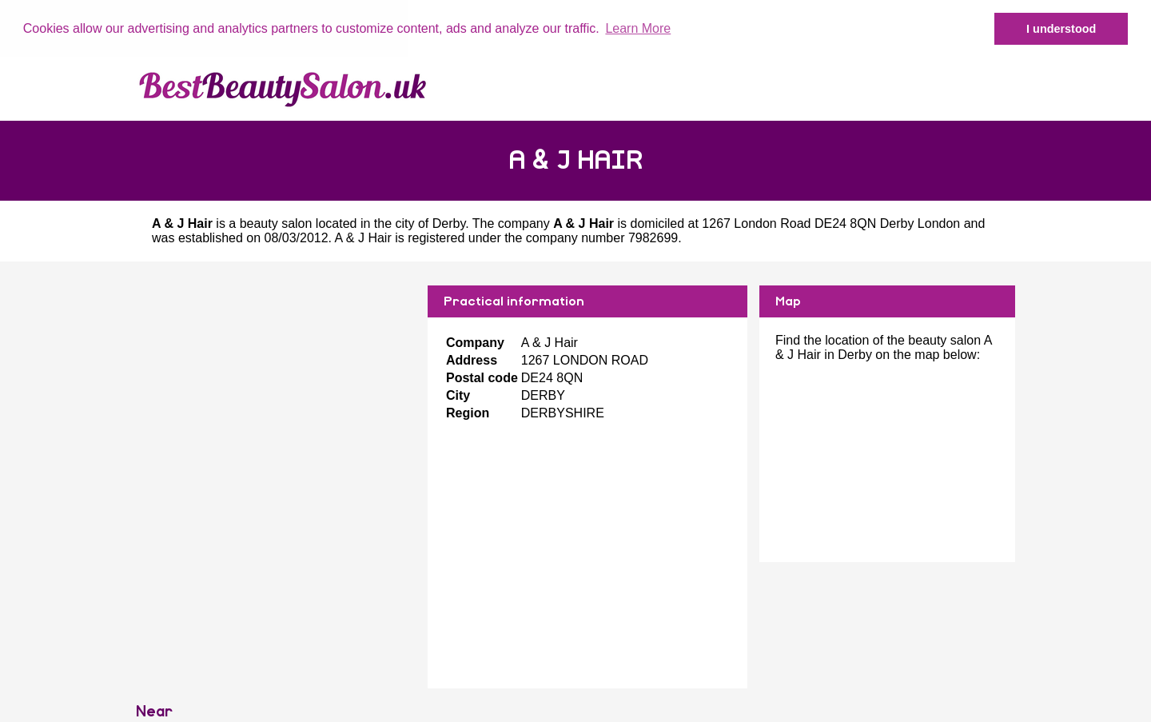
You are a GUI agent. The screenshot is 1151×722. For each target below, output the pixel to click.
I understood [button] (1061, 28)
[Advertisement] (276, 397)
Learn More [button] (638, 28)
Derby (449, 223)
